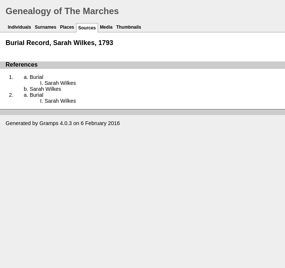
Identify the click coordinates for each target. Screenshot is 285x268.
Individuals (19, 27)
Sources (87, 28)
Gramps (48, 123)
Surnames (45, 27)
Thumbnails (128, 27)
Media (106, 27)
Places (67, 27)
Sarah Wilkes (60, 83)
